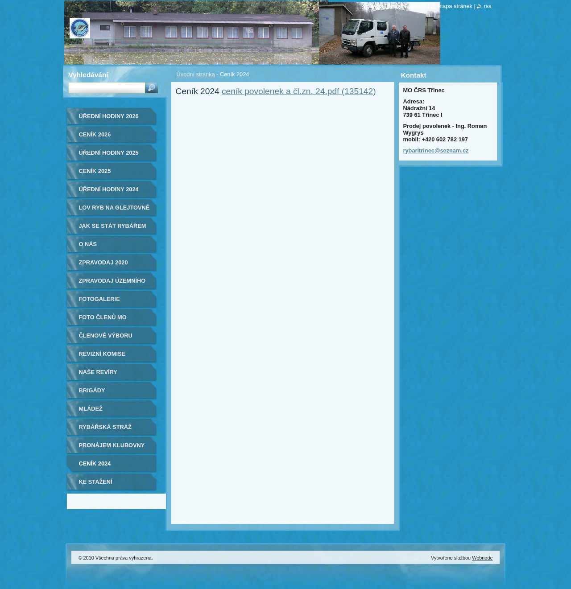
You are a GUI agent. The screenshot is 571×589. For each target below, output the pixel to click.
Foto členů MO (103, 317)
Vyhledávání (88, 74)
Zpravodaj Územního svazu (112, 283)
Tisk (422, 6)
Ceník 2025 (95, 171)
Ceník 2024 (95, 463)
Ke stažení (95, 481)
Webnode (482, 557)
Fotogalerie (99, 299)
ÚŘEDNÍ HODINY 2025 (109, 152)
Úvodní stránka (196, 74)
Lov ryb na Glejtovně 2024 (114, 210)
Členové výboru (105, 335)
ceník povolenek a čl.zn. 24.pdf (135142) (299, 91)
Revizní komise (102, 353)
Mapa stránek (455, 6)
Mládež (91, 408)
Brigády (92, 390)
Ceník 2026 (95, 134)
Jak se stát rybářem (112, 225)
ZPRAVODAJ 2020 (103, 262)
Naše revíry (98, 372)
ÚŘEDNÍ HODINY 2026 (109, 116)
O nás (88, 244)
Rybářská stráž (105, 427)
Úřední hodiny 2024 (109, 189)
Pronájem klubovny (112, 445)
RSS (487, 6)
